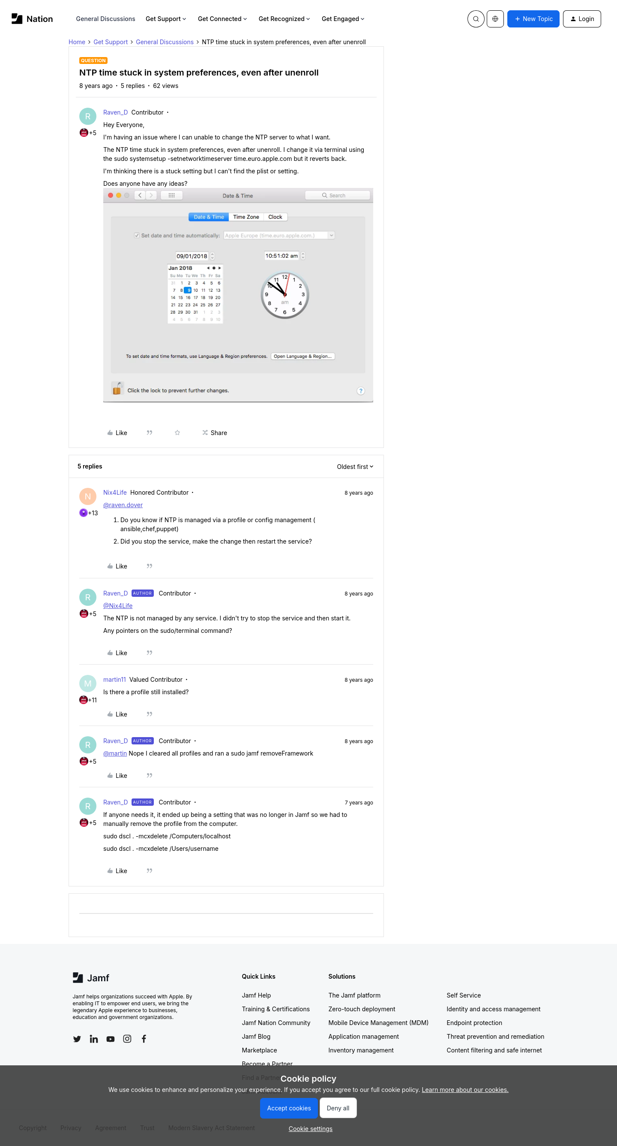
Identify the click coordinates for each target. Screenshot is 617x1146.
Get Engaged (344, 18)
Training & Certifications (276, 1009)
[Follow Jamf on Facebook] (144, 1038)
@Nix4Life (117, 605)
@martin (115, 753)
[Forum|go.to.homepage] (32, 18)
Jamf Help (256, 995)
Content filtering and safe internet (494, 1050)
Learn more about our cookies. (465, 1089)
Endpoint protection (475, 1022)
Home (77, 41)
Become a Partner (267, 1063)
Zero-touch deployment (362, 1009)
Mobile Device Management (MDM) (379, 1022)
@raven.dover (123, 504)
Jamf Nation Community (276, 1022)
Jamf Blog (256, 1036)
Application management (364, 1036)
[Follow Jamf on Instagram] (127, 1038)
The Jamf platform (355, 995)
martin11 (114, 679)
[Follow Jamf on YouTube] (110, 1039)
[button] (533, 18)
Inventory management (361, 1050)
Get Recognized (285, 18)
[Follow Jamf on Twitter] (77, 1039)
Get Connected (223, 18)
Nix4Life (115, 492)
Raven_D (115, 112)
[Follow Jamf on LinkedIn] (94, 1038)
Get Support (167, 18)
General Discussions (105, 18)
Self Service (464, 995)
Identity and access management (494, 1009)
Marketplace (259, 1050)
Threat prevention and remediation (496, 1036)
